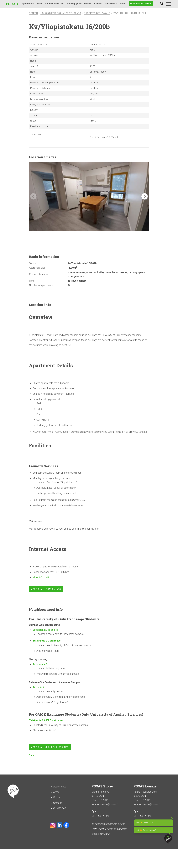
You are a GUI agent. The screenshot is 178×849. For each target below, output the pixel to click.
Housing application (140, 4)
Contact (98, 3)
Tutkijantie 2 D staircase (47, 644)
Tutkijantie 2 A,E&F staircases (46, 724)
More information (42, 581)
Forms (56, 797)
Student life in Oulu (54, 3)
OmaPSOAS (111, 3)
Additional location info (46, 593)
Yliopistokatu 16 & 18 (103, 13)
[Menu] (168, 4)
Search (161, 4)
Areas (39, 3)
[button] (144, 200)
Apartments (28, 3)
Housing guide (74, 3)
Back (31, 759)
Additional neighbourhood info (50, 751)
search (34, 13)
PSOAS (88, 3)
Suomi (123, 3)
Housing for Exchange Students (63, 13)
